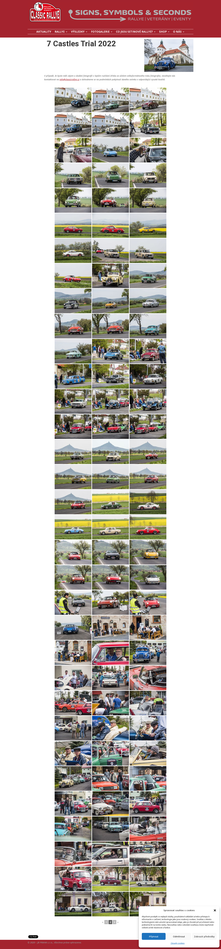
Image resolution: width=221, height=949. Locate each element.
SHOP (163, 32)
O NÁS (177, 32)
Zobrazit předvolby (204, 936)
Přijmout (153, 936)
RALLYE (60, 32)
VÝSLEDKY (78, 32)
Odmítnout (179, 936)
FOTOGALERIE (100, 32)
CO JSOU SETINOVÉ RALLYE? (134, 32)
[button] (214, 910)
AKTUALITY (43, 32)
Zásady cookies (178, 943)
